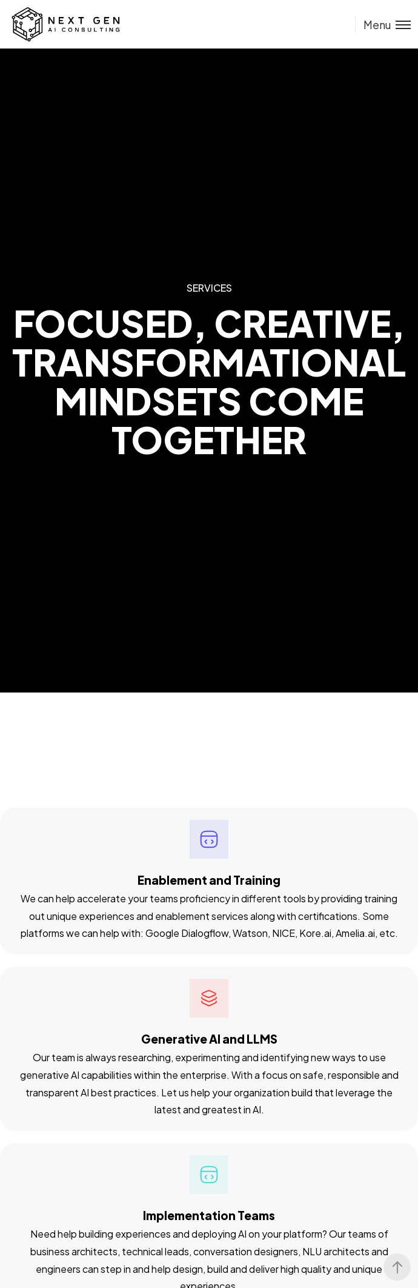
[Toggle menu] (383, 24)
